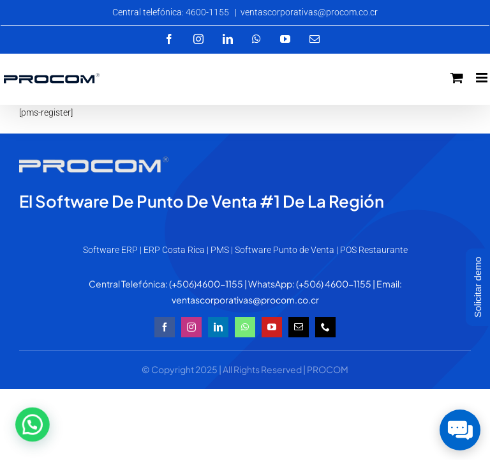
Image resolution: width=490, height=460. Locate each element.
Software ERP (110, 250)
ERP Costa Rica (174, 250)
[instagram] (191, 327)
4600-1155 (220, 283)
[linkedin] (218, 327)
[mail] (298, 327)
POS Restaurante (374, 250)
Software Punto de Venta (284, 250)
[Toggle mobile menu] (482, 77)
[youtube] (272, 327)
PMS (220, 250)
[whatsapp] (245, 327)
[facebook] (164, 327)
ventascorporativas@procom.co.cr (309, 12)
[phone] (325, 327)
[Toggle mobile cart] (456, 77)
